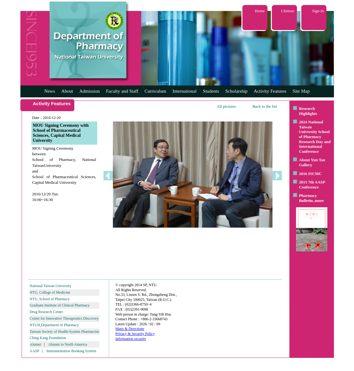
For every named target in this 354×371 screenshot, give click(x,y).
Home (260, 10)
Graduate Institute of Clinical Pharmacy (60, 305)
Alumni (35, 344)
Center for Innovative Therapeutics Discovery (64, 318)
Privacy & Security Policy (135, 334)
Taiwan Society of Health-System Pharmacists (64, 331)
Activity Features (270, 91)
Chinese (287, 10)
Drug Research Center (46, 312)
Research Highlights (308, 111)
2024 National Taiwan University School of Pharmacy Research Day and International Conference (315, 137)
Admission (89, 91)
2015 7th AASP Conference (312, 184)
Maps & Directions (129, 329)
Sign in (318, 10)
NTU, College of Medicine (50, 292)
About (67, 91)
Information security (130, 339)
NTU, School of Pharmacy (50, 299)
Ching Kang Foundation (48, 338)
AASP (34, 351)
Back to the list (264, 106)
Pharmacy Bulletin (308, 198)
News (49, 91)
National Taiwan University (50, 286)
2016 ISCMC (310, 173)
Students (211, 91)
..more (318, 200)
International (184, 91)
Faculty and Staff (122, 91)
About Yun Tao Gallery (312, 162)
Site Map (301, 91)
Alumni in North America (67, 344)
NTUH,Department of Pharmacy (54, 325)
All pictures (226, 106)
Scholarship (236, 91)
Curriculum (155, 91)
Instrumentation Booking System (71, 351)
